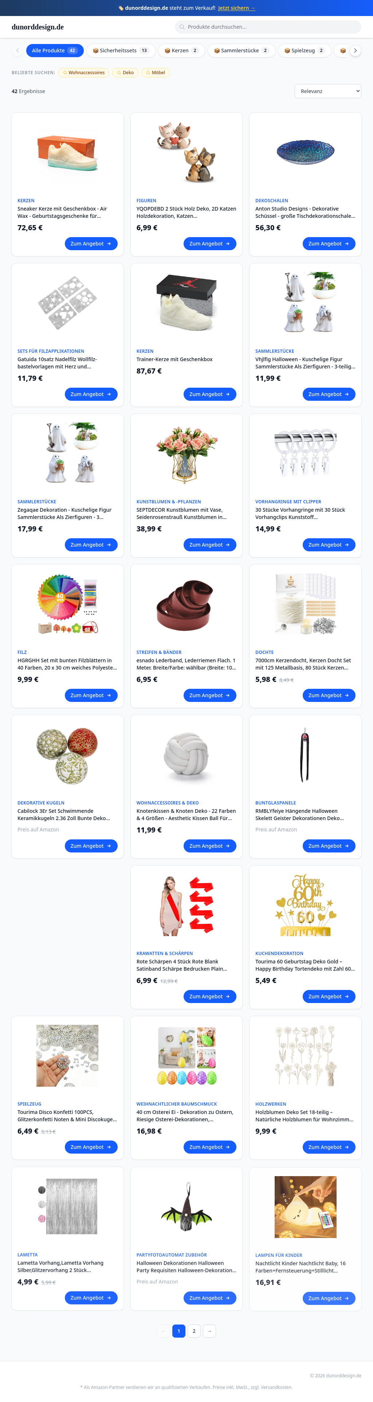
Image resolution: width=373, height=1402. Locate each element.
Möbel (155, 72)
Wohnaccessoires (84, 72)
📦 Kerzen (181, 50)
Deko (125, 72)
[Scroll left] (17, 50)
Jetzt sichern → (236, 7)
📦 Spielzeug (305, 50)
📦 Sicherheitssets (121, 50)
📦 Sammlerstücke (242, 50)
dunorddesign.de (38, 27)
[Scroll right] (355, 50)
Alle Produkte (55, 50)
